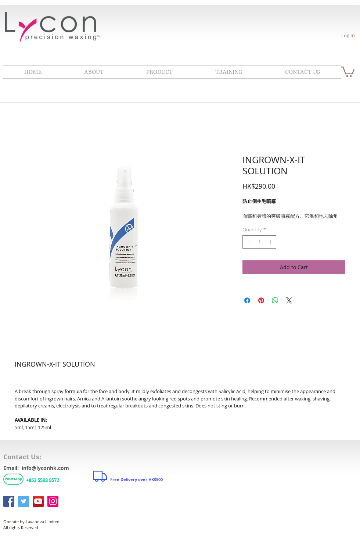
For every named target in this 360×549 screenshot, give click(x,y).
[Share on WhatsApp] (275, 300)
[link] (347, 71)
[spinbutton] (259, 242)
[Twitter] (23, 501)
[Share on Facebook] (247, 300)
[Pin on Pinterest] (261, 300)
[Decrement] (248, 242)
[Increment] (271, 242)
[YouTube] (38, 501)
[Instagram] (52, 501)
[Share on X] (289, 300)
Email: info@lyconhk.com (36, 467)
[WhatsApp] (13, 479)
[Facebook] (8, 501)
